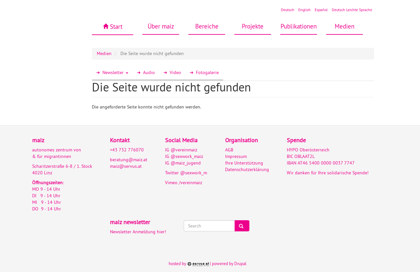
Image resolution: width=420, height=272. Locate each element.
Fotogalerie (207, 72)
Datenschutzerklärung (247, 169)
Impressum (236, 156)
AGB (229, 150)
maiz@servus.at (126, 166)
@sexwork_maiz (187, 156)
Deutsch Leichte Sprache (352, 9)
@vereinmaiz (184, 150)
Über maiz (161, 26)
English (304, 9)
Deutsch (287, 9)
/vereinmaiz (190, 182)
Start (116, 26)
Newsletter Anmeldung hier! (138, 232)
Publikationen (299, 26)
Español (321, 9)
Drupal (240, 263)
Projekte (252, 26)
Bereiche (207, 26)
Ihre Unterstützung (244, 163)
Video (175, 72)
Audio (149, 72)
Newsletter (115, 72)
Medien (344, 26)
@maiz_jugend (186, 163)
